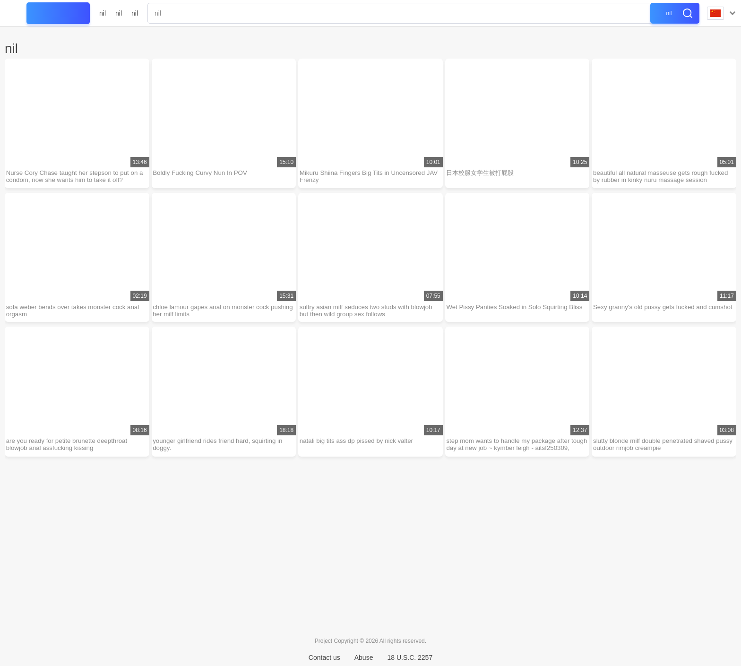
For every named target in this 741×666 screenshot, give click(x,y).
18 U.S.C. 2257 (409, 657)
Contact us (324, 657)
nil (102, 13)
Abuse (363, 657)
